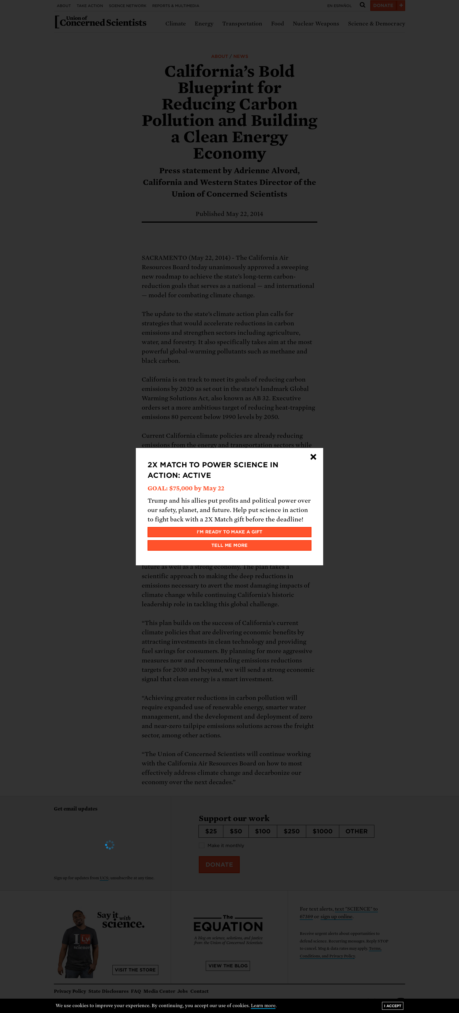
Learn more (263, 1005)
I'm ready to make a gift (230, 532)
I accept (392, 1006)
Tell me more (229, 545)
